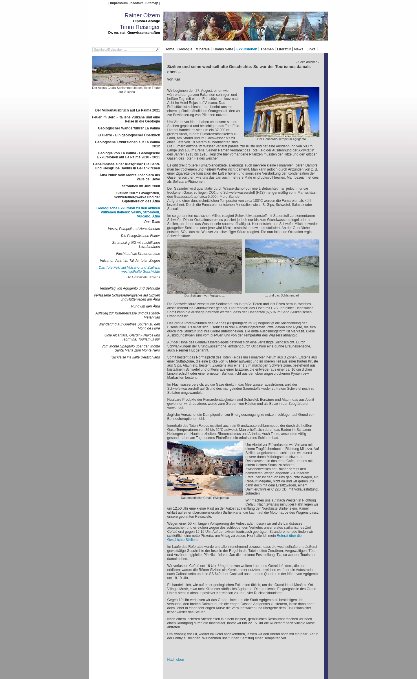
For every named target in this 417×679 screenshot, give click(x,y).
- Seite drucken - (307, 62)
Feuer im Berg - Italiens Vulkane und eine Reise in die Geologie (126, 119)
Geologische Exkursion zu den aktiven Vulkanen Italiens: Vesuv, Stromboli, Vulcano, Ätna (128, 212)
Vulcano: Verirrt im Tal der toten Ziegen (130, 261)
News (298, 49)
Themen (267, 49)
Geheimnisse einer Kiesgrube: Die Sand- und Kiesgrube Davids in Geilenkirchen (126, 166)
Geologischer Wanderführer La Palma (129, 128)
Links (310, 49)
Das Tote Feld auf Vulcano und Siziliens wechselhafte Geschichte (129, 270)
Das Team (152, 222)
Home (169, 49)
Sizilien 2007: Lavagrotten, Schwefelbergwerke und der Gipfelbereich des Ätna (137, 197)
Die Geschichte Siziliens (143, 277)
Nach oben (175, 660)
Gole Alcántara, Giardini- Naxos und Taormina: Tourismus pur (132, 337)
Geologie (185, 49)
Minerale (202, 49)
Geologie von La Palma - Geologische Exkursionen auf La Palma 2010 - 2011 (128, 155)
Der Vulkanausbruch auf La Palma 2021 (127, 110)
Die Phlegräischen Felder (140, 236)
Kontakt (136, 3)
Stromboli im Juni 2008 (141, 186)
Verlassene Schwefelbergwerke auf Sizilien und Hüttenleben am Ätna (127, 297)
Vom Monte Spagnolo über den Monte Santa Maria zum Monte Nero (130, 348)
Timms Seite (223, 49)
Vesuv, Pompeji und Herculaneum (134, 229)
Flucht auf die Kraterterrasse (138, 254)
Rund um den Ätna (145, 306)
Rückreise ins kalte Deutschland (135, 357)
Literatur (284, 49)
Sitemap (151, 3)
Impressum (119, 3)
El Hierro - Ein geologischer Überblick (129, 135)
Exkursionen (246, 49)
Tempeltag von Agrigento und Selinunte (129, 288)
